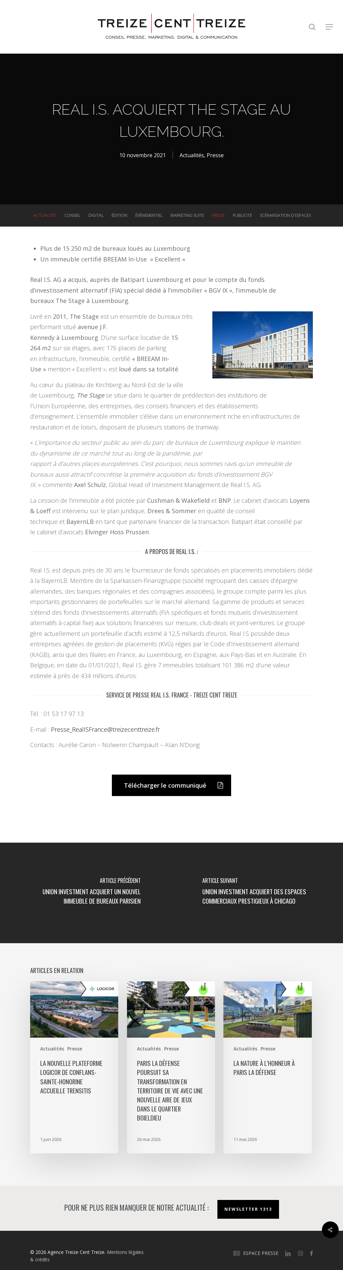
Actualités (192, 155)
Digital (96, 215)
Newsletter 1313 (248, 1209)
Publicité (242, 215)
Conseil (72, 215)
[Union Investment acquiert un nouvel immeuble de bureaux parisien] (86, 893)
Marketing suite (187, 215)
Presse (215, 155)
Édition (119, 215)
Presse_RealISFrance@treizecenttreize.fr (105, 729)
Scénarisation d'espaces (285, 215)
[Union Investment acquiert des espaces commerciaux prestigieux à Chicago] (257, 893)
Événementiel (148, 215)
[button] (330, 27)
